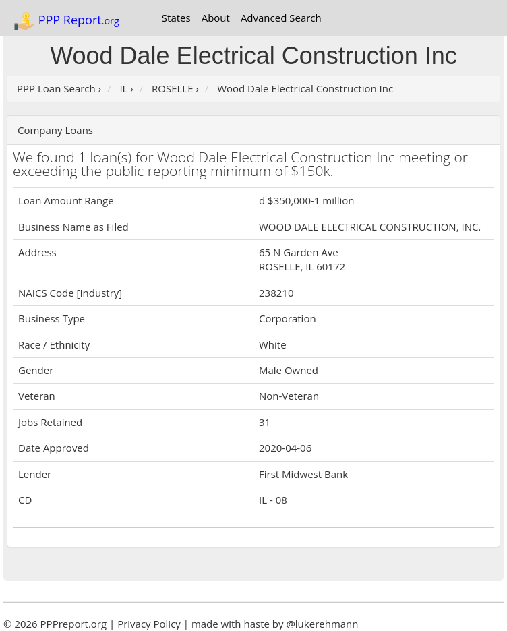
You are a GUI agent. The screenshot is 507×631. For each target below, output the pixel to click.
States (176, 17)
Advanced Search (281, 17)
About (216, 17)
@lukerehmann (322, 623)
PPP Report (66, 21)
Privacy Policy (149, 623)
